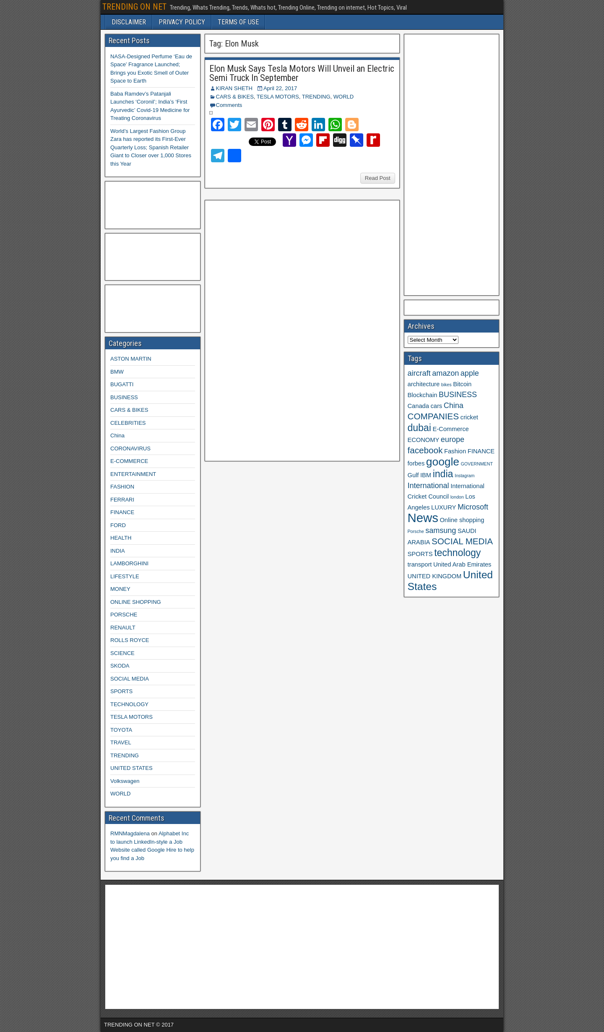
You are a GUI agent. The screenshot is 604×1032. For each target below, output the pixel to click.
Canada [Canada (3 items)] (418, 406)
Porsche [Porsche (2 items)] (416, 531)
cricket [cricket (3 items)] (469, 417)
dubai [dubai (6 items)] (419, 427)
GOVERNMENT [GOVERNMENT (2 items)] (477, 463)
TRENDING (316, 97)
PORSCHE (123, 614)
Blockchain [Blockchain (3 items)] (422, 395)
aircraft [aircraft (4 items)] (419, 373)
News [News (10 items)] (423, 518)
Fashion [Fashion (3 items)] (455, 451)
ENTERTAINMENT (133, 474)
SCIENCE (122, 653)
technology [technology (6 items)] (457, 552)
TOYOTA (121, 730)
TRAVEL (120, 742)
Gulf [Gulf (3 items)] (413, 475)
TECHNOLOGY (129, 704)
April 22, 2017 (280, 88)
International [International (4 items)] (428, 485)
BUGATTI (121, 384)
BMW (117, 372)
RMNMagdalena (130, 833)
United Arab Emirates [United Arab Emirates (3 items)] (462, 564)
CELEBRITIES (128, 423)
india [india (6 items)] (443, 473)
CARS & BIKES (235, 97)
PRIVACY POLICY (182, 22)
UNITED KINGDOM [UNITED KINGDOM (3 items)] (435, 576)
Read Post (378, 178)
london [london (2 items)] (457, 496)
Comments (229, 105)
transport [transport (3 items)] (420, 564)
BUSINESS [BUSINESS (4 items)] (458, 394)
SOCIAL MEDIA (129, 679)
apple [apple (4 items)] (470, 373)
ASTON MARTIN (130, 359)
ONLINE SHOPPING (135, 602)
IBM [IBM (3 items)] (425, 475)
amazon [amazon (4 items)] (445, 373)
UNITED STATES (131, 768)
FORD (118, 525)
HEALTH (120, 538)
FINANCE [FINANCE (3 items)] (481, 451)
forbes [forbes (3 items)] (416, 463)
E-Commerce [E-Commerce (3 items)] (450, 429)
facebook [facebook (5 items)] (425, 450)
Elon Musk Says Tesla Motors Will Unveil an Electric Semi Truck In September (301, 73)
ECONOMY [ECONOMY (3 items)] (424, 440)
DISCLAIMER (129, 22)
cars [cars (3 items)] (436, 406)
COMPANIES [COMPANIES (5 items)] (433, 416)
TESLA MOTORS (278, 97)
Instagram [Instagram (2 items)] (464, 475)
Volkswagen (124, 781)
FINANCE (122, 512)
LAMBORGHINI (129, 563)
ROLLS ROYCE (129, 640)
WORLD (343, 97)
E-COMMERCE (129, 461)
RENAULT (122, 627)
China (117, 435)
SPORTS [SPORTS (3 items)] (420, 554)
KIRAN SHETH (234, 88)
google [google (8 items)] (442, 461)
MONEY (120, 589)
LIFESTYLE (124, 576)
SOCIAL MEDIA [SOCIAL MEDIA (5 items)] (462, 541)
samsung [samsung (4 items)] (440, 530)
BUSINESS (124, 397)
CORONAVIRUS (130, 448)
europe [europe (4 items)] (452, 439)
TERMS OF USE (238, 22)
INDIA (117, 551)
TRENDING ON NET (134, 7)
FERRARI (122, 500)
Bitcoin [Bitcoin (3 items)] (462, 384)
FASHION (122, 487)
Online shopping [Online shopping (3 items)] (462, 520)
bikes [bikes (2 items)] (446, 384)
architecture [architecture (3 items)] (424, 384)
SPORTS (121, 691)
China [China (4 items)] (453, 405)
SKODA (120, 666)
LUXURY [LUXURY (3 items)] (443, 507)
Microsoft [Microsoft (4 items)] (473, 507)
